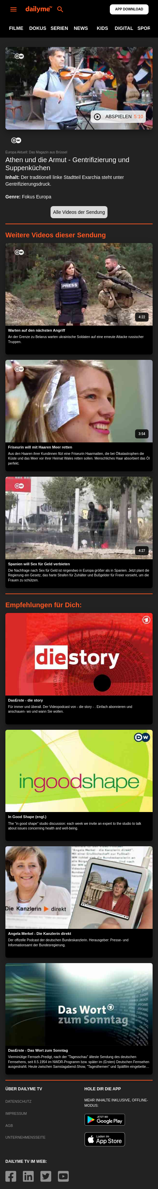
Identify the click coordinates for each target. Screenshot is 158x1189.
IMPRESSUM (16, 1113)
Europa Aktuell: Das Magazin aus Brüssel (36, 152)
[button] (16, 140)
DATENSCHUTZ (18, 1101)
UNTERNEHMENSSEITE (25, 1137)
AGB (9, 1126)
